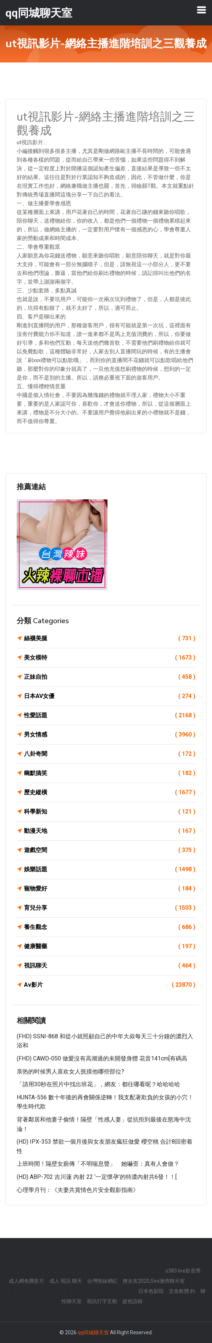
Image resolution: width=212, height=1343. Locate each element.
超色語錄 (132, 1301)
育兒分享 (109, 908)
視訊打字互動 (102, 1301)
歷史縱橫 (109, 792)
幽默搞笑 (109, 773)
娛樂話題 (109, 869)
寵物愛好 (109, 889)
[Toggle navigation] (201, 10)
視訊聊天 (109, 966)
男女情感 (109, 735)
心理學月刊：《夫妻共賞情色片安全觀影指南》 (78, 1189)
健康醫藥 (109, 946)
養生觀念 (109, 927)
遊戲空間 (109, 850)
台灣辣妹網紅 (102, 1281)
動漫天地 (109, 831)
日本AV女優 (109, 696)
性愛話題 (109, 715)
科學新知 (109, 812)
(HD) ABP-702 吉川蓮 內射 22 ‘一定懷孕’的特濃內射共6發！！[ (97, 1176)
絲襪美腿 (109, 638)
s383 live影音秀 (183, 1271)
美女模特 (109, 658)
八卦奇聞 (109, 754)
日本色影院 (151, 1291)
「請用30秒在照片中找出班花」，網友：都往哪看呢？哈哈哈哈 (98, 1084)
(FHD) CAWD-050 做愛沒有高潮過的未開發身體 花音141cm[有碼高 (102, 1058)
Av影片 (109, 985)
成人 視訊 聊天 (65, 1281)
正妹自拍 (109, 677)
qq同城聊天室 (93, 1332)
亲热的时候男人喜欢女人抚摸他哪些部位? (70, 1071)
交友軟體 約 (182, 1291)
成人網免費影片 (26, 1281)
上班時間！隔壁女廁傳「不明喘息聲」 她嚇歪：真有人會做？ (98, 1163)
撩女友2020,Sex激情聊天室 (154, 1281)
